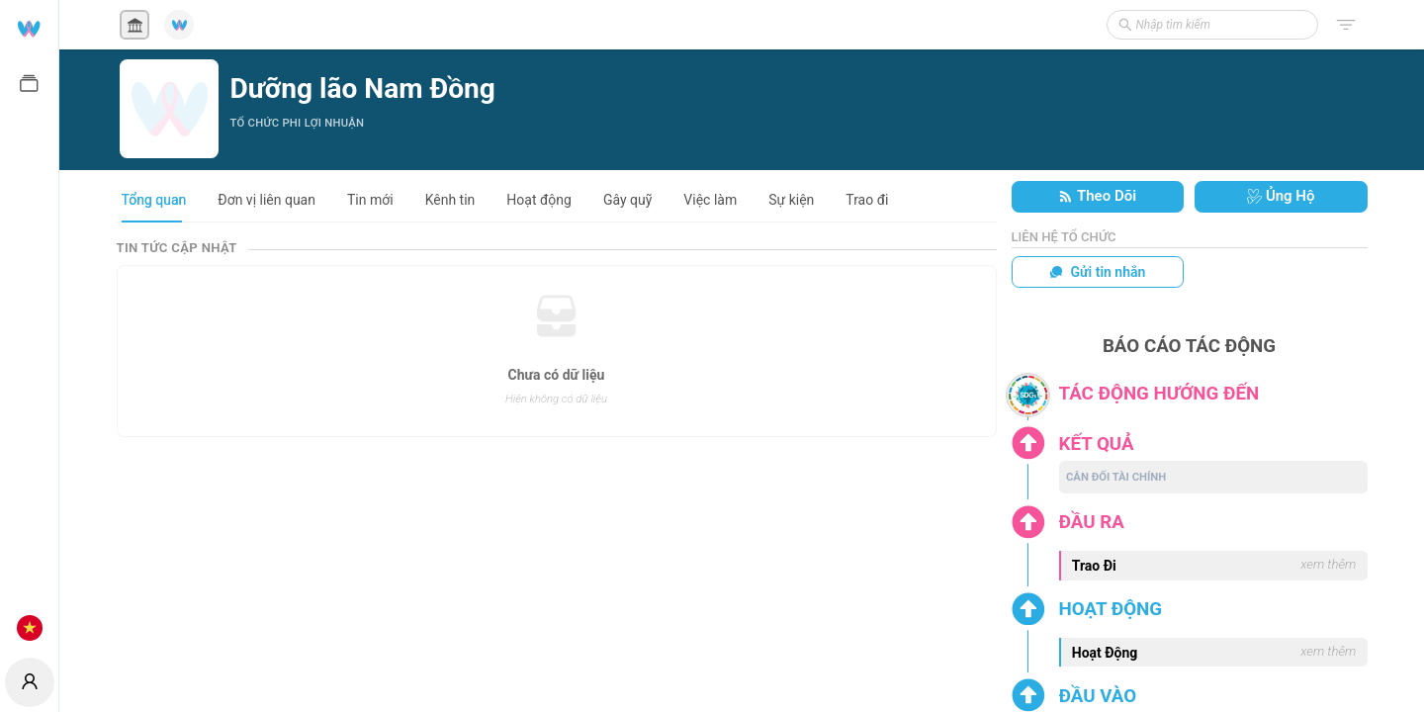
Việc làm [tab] (710, 200)
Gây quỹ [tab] (627, 200)
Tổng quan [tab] (154, 200)
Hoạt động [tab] (539, 200)
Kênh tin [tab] (450, 200)
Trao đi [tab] (867, 200)
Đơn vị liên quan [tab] (266, 200)
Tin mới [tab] (370, 200)
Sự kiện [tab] (791, 200)
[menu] (29, 326)
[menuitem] (29, 27)
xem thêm (1328, 564)
